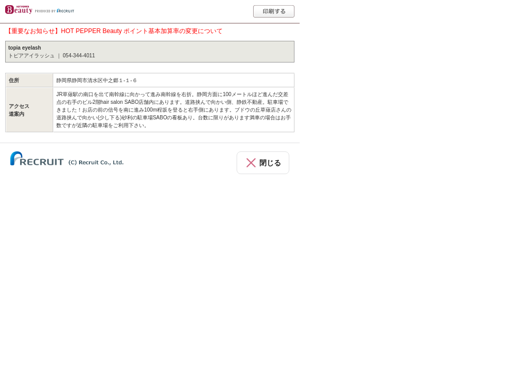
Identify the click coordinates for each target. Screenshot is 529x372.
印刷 (273, 11)
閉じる (270, 163)
